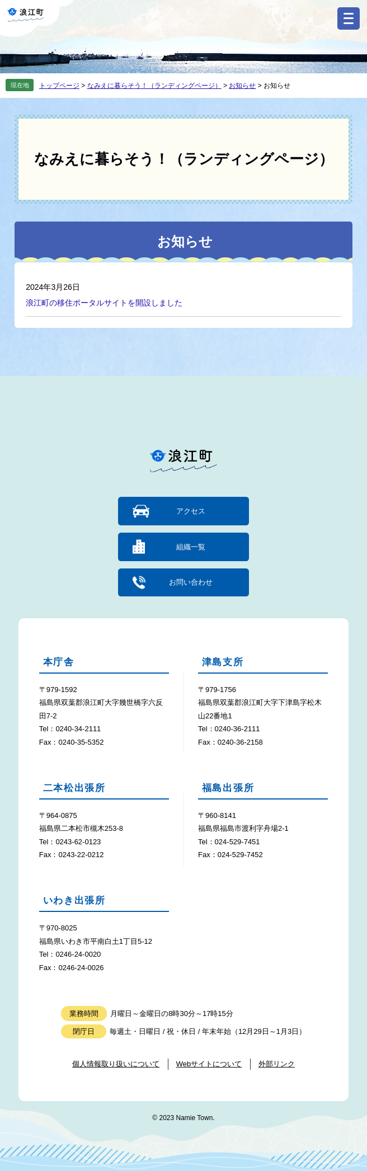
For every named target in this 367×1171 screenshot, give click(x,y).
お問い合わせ (191, 582)
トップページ (59, 86)
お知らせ (242, 86)
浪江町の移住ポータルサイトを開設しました (104, 302)
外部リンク (276, 1064)
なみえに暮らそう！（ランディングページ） (154, 86)
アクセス (190, 511)
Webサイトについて (209, 1064)
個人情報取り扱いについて (115, 1064)
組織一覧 (190, 547)
